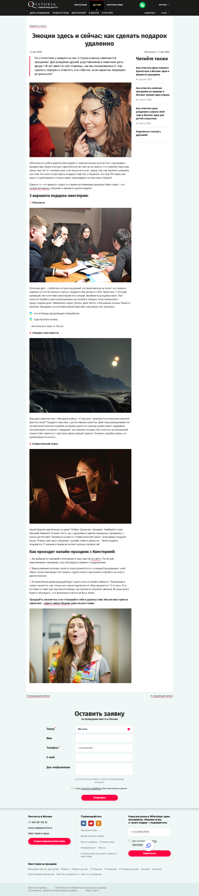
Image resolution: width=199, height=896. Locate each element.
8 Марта (65, 869)
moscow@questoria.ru (40, 828)
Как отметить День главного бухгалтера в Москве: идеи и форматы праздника (152, 71)
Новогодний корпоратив (41, 874)
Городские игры (89, 830)
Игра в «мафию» (89, 842)
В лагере (107, 13)
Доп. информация (58, 767)
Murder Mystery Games (92, 836)
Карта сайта (92, 891)
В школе (94, 13)
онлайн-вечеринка (39, 188)
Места (102, 848)
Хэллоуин (157, 869)
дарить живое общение (57, 603)
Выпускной (79, 13)
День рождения (40, 13)
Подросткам (61, 13)
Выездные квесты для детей (43, 869)
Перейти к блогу (37, 26)
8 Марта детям (80, 869)
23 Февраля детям (128, 869)
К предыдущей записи (38, 696)
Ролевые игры (107, 842)
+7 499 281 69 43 (37, 822)
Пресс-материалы (37, 888)
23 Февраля (110, 869)
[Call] (142, 5)
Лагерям (145, 869)
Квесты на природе (91, 874)
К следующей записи (162, 696)
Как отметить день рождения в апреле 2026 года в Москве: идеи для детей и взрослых (150, 113)
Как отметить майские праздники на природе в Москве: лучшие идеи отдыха (153, 91)
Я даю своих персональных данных (101, 789)
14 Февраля (96, 869)
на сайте (96, 559)
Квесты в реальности (68, 874)
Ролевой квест (88, 848)
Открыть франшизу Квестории (49, 841)
